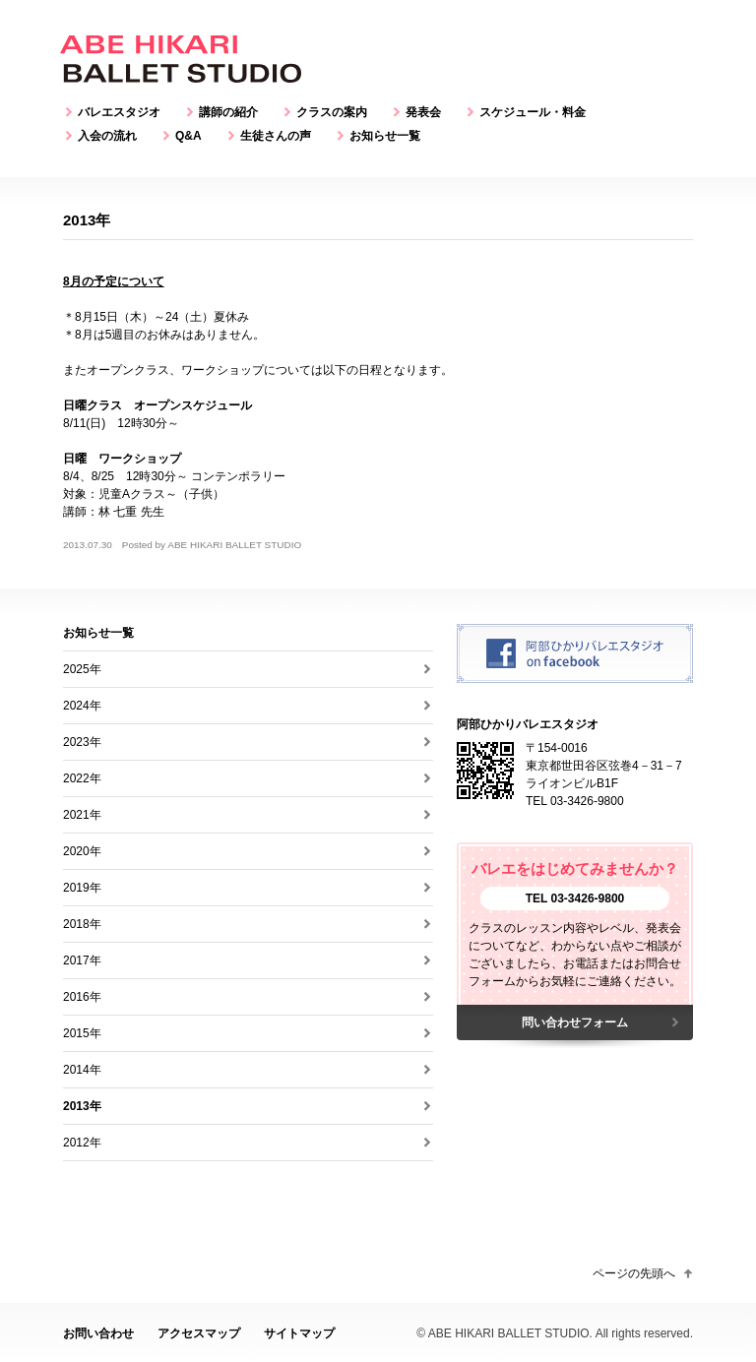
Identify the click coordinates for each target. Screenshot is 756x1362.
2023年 (82, 742)
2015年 (82, 1033)
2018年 (82, 924)
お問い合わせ (98, 1333)
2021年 (82, 815)
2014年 (82, 1070)
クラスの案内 (331, 112)
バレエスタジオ (119, 112)
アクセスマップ (199, 1333)
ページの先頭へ (634, 1273)
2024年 (82, 705)
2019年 (82, 888)
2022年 (82, 778)
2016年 (82, 997)
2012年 (82, 1142)
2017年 (82, 960)
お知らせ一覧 (384, 136)
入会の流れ (107, 136)
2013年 (82, 1106)
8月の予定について (113, 281)
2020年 (82, 851)
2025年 (82, 669)
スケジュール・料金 (532, 112)
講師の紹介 (228, 112)
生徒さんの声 (275, 136)
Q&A (188, 136)
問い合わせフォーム (575, 1022)
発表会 (423, 112)
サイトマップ (299, 1333)
